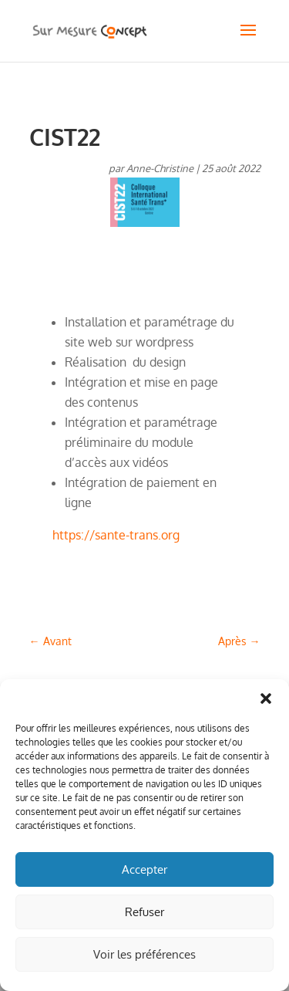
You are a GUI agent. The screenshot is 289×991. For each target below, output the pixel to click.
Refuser (144, 912)
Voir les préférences (144, 954)
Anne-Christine (159, 168)
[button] (266, 698)
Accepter (144, 869)
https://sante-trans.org (116, 535)
